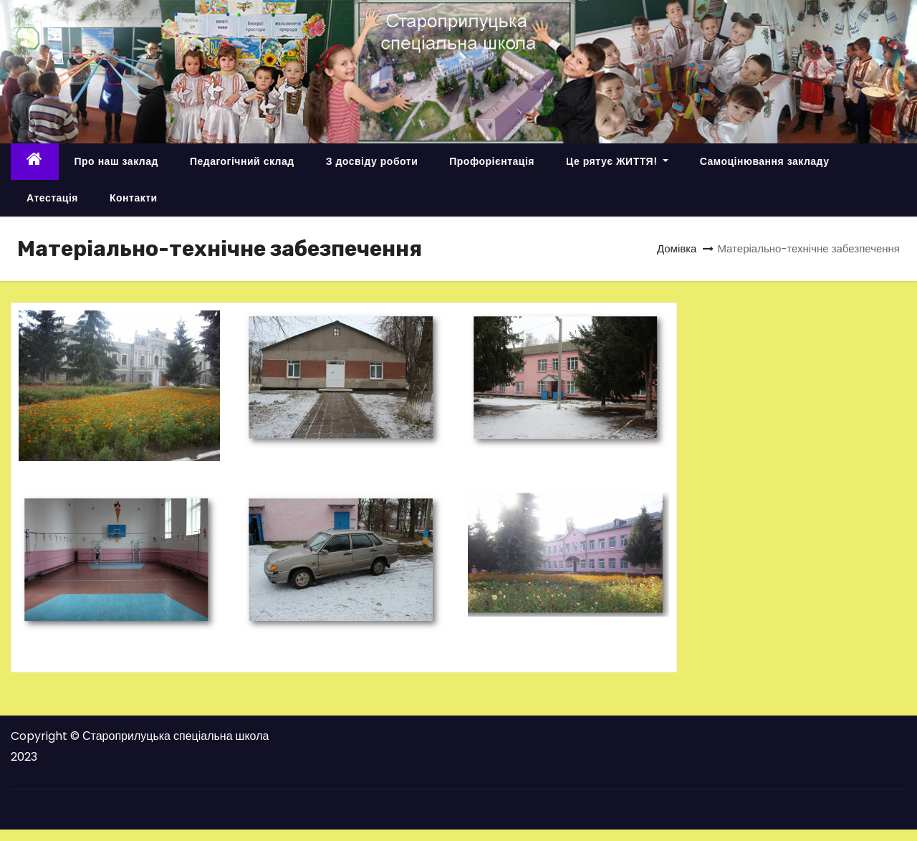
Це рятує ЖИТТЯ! (617, 161)
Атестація (52, 198)
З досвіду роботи (372, 161)
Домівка (677, 248)
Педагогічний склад (242, 161)
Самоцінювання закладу (765, 161)
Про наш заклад (116, 161)
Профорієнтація (491, 161)
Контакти (134, 198)
